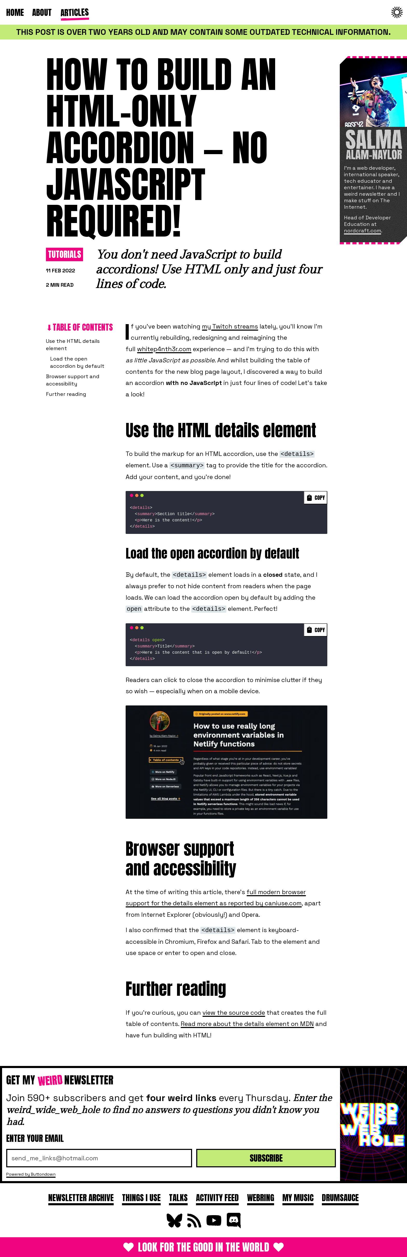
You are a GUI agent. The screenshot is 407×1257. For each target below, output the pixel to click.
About (42, 12)
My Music (298, 1197)
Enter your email (35, 1138)
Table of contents (83, 327)
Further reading (66, 394)
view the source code (233, 1013)
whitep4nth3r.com (164, 349)
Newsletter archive (81, 1197)
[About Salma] (373, 109)
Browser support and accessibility (72, 380)
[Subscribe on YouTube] (213, 1226)
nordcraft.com (362, 230)
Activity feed (217, 1197)
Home (15, 12)
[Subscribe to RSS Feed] (193, 1226)
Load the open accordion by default (77, 362)
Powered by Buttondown (31, 1174)
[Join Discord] (233, 1226)
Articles (74, 11)
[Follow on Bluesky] (174, 1226)
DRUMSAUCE (340, 1197)
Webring (260, 1197)
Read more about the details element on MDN (247, 1024)
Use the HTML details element (73, 345)
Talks (178, 1197)
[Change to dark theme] (397, 12)
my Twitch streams (230, 326)
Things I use (141, 1197)
